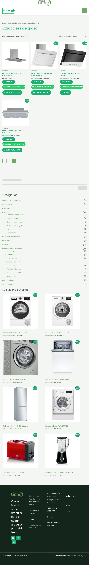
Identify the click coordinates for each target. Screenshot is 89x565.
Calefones (6, 210)
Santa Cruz (70, 511)
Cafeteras (11, 256)
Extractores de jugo (14, 263)
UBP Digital (81, 556)
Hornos (9, 230)
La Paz (68, 505)
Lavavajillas (6, 242)
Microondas (11, 234)
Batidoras (10, 252)
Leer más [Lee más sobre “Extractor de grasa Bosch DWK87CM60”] (66, 93)
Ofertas (5, 246)
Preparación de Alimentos (12, 250)
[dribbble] (18, 538)
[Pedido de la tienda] (72, 36)
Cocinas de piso (13, 220)
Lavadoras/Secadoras (11, 238)
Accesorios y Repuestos (11, 201)
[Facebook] (13, 538)
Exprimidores (12, 260)
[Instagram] (14, 542)
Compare (9, 82)
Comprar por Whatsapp (14, 87)
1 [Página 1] (9, 162)
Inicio (4, 23)
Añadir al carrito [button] (13, 93)
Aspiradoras (7, 206)
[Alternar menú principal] (84, 10)
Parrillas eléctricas (14, 270)
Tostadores (11, 277)
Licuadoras (11, 267)
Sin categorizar (8, 285)
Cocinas (5, 214)
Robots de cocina (14, 274)
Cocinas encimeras (14, 223)
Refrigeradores (8, 281)
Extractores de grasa (15, 227)
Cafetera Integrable (15, 216)
